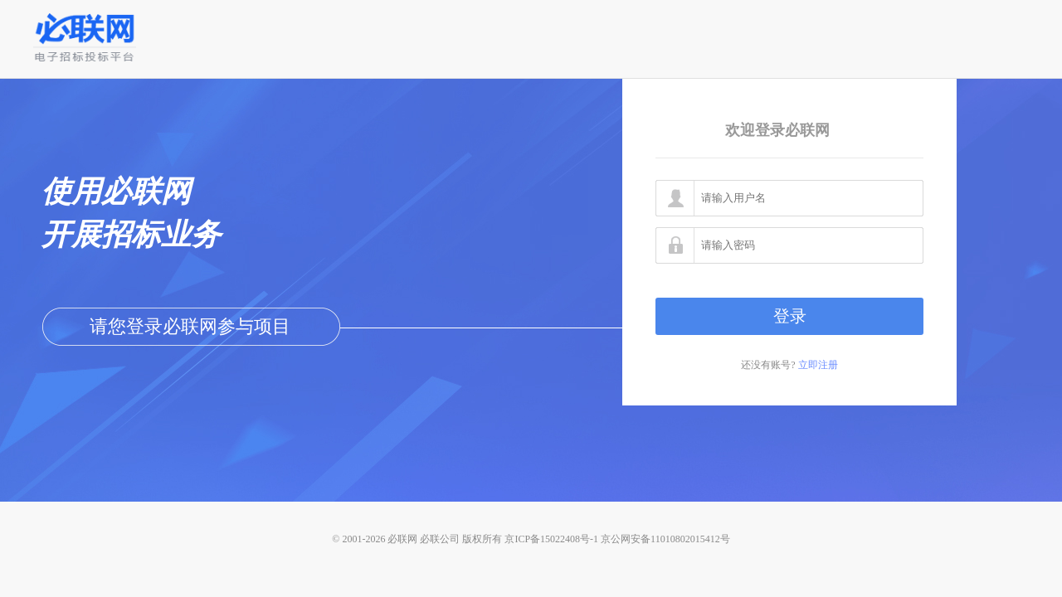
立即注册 (818, 365)
